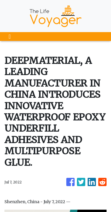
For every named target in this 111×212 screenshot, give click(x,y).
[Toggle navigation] (10, 36)
